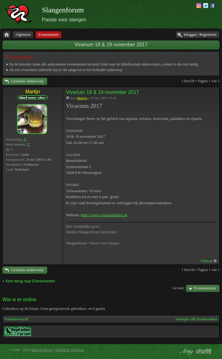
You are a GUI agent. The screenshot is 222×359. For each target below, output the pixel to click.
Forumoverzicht (16, 319)
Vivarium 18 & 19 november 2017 (110, 44)
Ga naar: (178, 288)
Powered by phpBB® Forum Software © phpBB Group (204, 351)
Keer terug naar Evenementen (30, 281)
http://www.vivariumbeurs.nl (104, 215)
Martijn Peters (41, 350)
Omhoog (207, 261)
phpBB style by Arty (185, 351)
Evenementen (205, 288)
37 (25, 139)
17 (28, 144)
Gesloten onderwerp (27, 81)
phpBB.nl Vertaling (70, 350)
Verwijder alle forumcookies (196, 319)
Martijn (32, 91)
